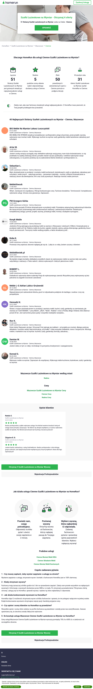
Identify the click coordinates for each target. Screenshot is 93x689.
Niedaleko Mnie (6, 666)
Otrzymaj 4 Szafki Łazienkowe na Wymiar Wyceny (29, 467)
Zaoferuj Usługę (82, 2)
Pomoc (3, 656)
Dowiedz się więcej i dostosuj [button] (11, 686)
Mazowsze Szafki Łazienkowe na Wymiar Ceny (46, 390)
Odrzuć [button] (77, 686)
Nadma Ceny (46, 397)
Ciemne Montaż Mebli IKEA (46, 557)
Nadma (46, 378)
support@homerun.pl (8, 675)
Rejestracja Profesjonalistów (46, 474)
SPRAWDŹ (46, 28)
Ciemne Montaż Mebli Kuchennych (46, 564)
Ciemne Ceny (46, 394)
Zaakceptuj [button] (87, 686)
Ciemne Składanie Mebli (46, 561)
